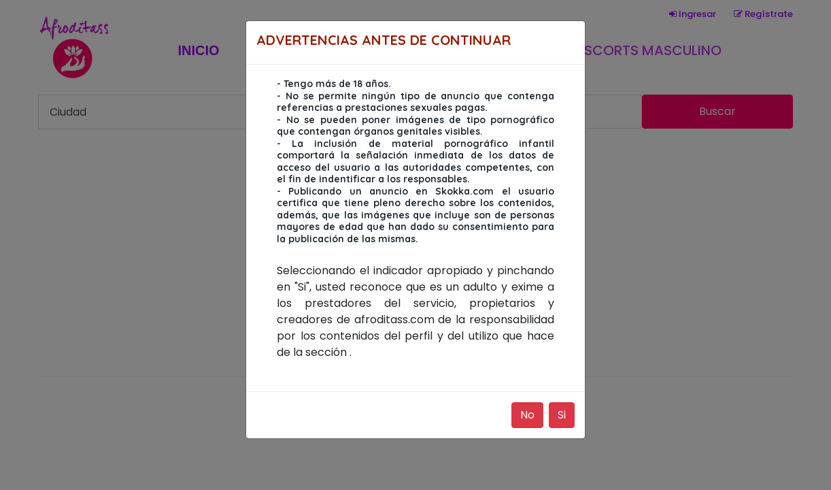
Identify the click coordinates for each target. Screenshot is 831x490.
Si (562, 415)
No (527, 415)
